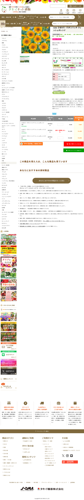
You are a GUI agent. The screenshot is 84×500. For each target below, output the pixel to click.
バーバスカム (5, 149)
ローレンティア (5, 221)
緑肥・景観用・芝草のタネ (10, 463)
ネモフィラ (4, 147)
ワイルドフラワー (6, 225)
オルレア (4, 67)
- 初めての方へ (48, 446)
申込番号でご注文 (27, 441)
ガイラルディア (5, 74)
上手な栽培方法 (27, 460)
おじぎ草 (4, 60)
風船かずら (4, 167)
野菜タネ (5, 441)
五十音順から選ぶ (6, 35)
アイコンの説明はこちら (58, 90)
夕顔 (3, 210)
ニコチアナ (4, 143)
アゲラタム (4, 40)
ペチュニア (4, 178)
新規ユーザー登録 (47, 441)
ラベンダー (4, 214)
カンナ (3, 85)
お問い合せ (66, 444)
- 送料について (48, 451)
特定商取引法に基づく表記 (16, 482)
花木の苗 (5, 453)
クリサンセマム (5, 99)
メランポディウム (6, 201)
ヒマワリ (4, 163)
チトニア (4, 131)
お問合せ (74, 12)
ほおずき (4, 187)
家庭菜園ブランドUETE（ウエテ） (72, 450)
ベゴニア (4, 176)
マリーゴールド (5, 192)
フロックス (4, 174)
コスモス (4, 103)
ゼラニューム (5, 116)
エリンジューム (5, 58)
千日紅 (3, 119)
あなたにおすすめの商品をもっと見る (51, 180)
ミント (3, 198)
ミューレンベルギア (7, 196)
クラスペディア (5, 96)
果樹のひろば (6, 475)
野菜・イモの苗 (7, 460)
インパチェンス (5, 54)
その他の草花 (5, 121)
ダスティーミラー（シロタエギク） (8, 126)
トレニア (4, 138)
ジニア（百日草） (6, 112)
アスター (4, 45)
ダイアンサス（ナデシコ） (8, 123)
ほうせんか (4, 185)
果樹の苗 (5, 456)
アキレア (4, 38)
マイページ (46, 444)
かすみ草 (4, 78)
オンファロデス (5, 69)
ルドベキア (4, 216)
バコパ (3, 156)
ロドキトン (4, 223)
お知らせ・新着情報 (68, 447)
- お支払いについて (49, 456)
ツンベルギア (5, 134)
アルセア (4, 49)
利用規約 (28, 482)
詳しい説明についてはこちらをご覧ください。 (54, 221)
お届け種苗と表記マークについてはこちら (29, 223)
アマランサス (5, 47)
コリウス (4, 105)
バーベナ (4, 151)
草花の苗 (5, 450)
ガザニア (4, 76)
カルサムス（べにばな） (7, 81)
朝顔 (3, 43)
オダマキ (4, 65)
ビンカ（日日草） (6, 165)
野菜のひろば (6, 469)
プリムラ (4, 172)
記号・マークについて (61, 482)
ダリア (3, 129)
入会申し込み (26, 452)
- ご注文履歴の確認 (49, 465)
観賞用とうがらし (6, 83)
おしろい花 (4, 63)
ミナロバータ (5, 194)
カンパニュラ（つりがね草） (8, 87)
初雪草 (3, 158)
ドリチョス (4, 136)
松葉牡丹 (4, 189)
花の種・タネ (4, 31)
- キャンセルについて (49, 460)
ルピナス (4, 219)
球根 (4, 447)
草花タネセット (5, 92)
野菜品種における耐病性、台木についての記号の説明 (32, 226)
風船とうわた (5, 169)
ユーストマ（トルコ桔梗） (8, 212)
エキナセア (4, 56)
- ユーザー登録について (50, 463)
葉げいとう (4, 154)
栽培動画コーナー (27, 463)
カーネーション (5, 72)
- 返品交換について (49, 458)
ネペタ (3, 145)
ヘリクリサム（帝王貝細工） (8, 181)
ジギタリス (4, 110)
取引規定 (36, 482)
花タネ (5, 444)
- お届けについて (48, 449)
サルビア (4, 108)
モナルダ (4, 205)
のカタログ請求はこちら (9, 309)
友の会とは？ (26, 449)
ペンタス (4, 183)
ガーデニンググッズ (8, 466)
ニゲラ (3, 140)
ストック (4, 114)
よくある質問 (66, 441)
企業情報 (72, 482)
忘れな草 (4, 228)
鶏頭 (3, 101)
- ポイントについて (49, 453)
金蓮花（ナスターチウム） (8, 90)
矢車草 (3, 207)
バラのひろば (6, 472)
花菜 (3, 160)
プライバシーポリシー (47, 482)
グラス (3, 94)
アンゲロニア (5, 52)
